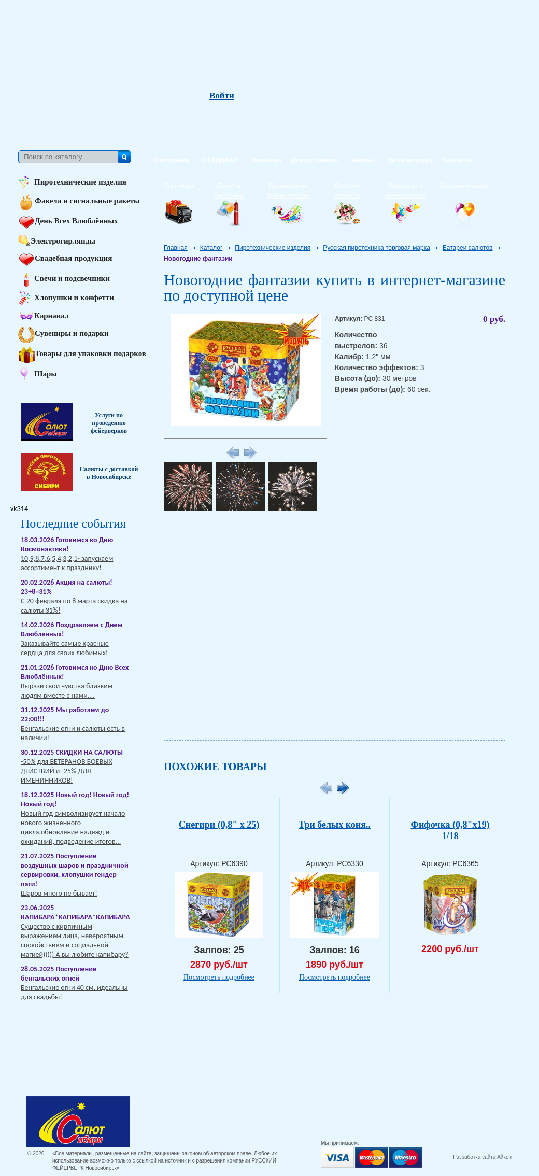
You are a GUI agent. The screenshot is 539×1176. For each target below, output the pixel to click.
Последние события (73, 523)
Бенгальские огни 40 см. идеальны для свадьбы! (74, 992)
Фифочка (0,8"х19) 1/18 (449, 830)
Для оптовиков (314, 160)
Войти (221, 96)
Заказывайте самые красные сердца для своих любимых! (65, 648)
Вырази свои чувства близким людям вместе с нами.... (66, 691)
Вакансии (266, 160)
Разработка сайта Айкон (482, 1157)
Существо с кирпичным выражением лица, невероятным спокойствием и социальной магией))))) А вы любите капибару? (75, 940)
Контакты (457, 160)
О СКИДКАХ (219, 160)
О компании (171, 160)
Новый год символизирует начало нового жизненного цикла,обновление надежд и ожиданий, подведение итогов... (73, 827)
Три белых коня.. (335, 824)
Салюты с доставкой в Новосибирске (109, 472)
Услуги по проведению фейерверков (109, 423)
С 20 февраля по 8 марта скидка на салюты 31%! (74, 606)
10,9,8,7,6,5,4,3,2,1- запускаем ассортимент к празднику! (67, 563)
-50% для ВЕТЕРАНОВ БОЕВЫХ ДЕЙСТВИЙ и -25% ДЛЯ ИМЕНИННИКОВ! (66, 771)
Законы (362, 160)
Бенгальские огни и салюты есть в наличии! (73, 733)
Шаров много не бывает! (59, 893)
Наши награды (409, 160)
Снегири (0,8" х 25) (219, 824)
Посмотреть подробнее (218, 977)
